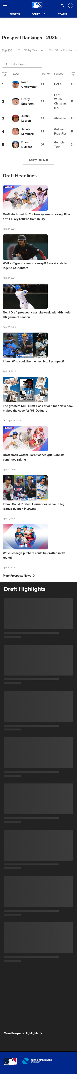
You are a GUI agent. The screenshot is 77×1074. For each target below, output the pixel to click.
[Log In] (70, 5)
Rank (5, 74)
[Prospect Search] (22, 64)
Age (73, 74)
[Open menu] (6, 5)
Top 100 (7, 50)
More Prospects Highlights (23, 1033)
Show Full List (38, 160)
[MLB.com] (10, 1061)
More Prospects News (19, 575)
